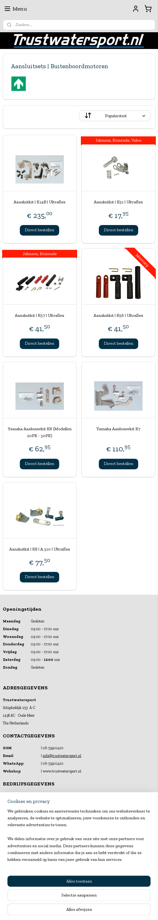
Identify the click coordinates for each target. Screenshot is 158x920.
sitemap (63, 888)
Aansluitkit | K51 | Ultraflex (118, 202)
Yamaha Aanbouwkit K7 (118, 428)
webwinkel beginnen (93, 888)
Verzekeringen (14, 863)
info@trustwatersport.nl (62, 756)
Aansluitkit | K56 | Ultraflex (118, 315)
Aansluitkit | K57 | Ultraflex (39, 315)
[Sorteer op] (114, 116)
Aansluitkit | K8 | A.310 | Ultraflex (39, 548)
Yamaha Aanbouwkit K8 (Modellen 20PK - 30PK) (40, 432)
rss (74, 888)
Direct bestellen (39, 229)
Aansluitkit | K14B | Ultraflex (39, 202)
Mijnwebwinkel (140, 888)
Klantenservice (14, 851)
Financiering (12, 857)
